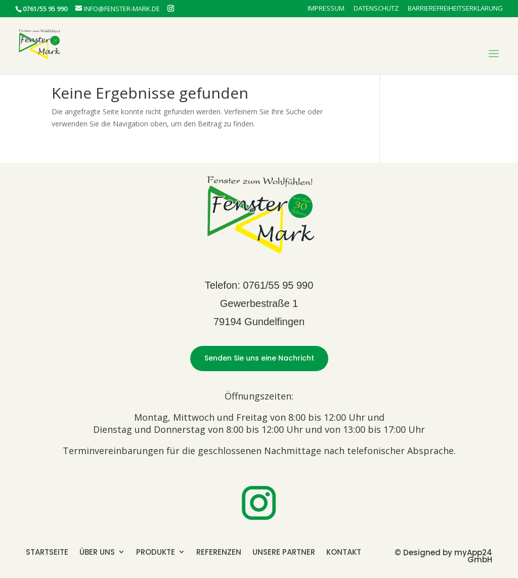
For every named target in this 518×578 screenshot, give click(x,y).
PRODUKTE (155, 551)
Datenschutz (376, 9)
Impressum (326, 9)
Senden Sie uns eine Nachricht (259, 358)
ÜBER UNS (97, 551)
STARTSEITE (47, 551)
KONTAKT (343, 551)
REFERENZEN (218, 551)
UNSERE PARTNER (283, 551)
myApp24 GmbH (473, 556)
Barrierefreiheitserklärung (455, 9)
